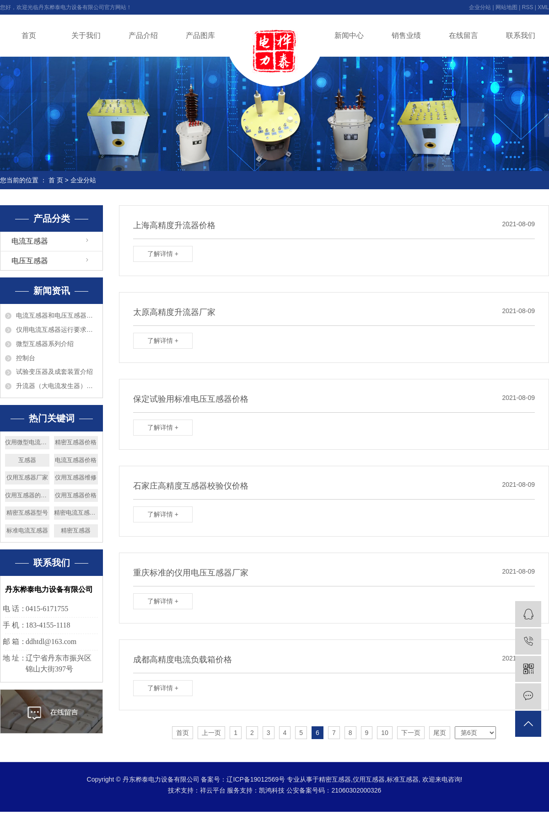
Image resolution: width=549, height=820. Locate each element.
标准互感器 (403, 779)
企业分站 (480, 7)
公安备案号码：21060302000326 (333, 790)
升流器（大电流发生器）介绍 (57, 385)
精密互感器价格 (76, 442)
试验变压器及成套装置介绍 (54, 371)
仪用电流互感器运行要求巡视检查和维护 (57, 329)
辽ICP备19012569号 (255, 779)
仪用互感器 (369, 779)
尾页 (439, 732)
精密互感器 (76, 530)
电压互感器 (29, 261)
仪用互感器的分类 (27, 495)
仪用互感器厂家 (27, 477)
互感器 (27, 460)
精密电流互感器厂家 (76, 512)
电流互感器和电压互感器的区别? (57, 315)
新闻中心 (349, 35)
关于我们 (86, 35)
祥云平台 (213, 790)
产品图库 (200, 35)
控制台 (25, 358)
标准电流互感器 (27, 530)
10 (384, 732)
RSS (527, 7)
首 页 (55, 180)
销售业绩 (406, 35)
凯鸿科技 (272, 790)
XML (543, 7)
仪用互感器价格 (76, 495)
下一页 (410, 732)
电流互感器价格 (76, 460)
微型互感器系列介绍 (45, 343)
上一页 (211, 732)
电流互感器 (29, 241)
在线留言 (463, 35)
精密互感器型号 (27, 512)
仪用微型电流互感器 (27, 442)
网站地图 (506, 7)
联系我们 (520, 35)
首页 (29, 35)
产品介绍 (143, 35)
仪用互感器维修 (76, 477)
